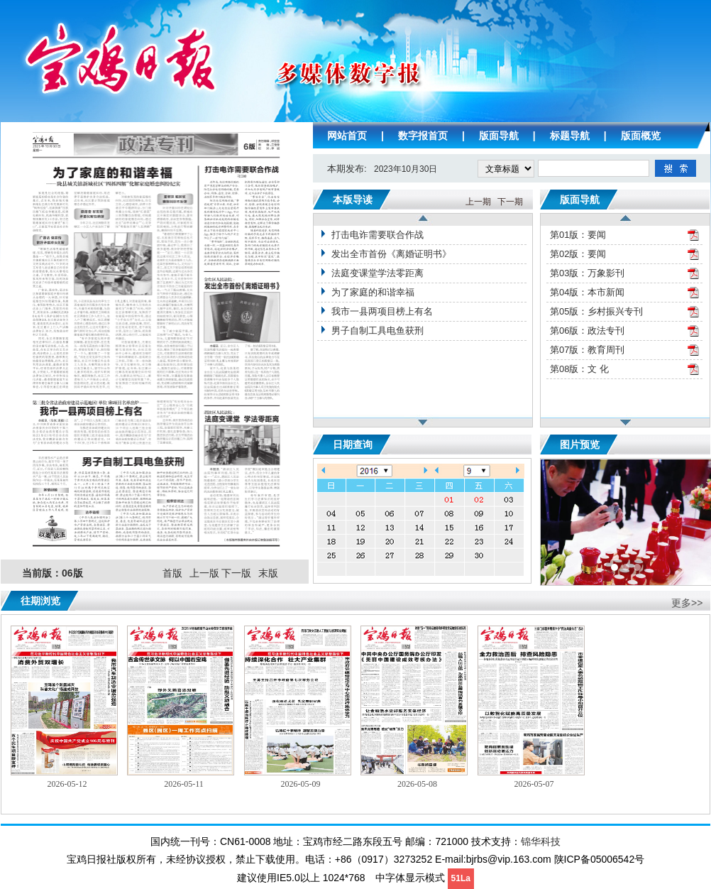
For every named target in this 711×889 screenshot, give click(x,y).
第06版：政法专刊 (587, 330)
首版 (172, 573)
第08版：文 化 (579, 369)
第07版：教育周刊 (587, 349)
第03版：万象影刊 (587, 273)
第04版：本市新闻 (587, 292)
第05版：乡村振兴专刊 (596, 311)
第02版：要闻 (578, 254)
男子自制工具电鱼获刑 (377, 330)
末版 (268, 573)
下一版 (236, 573)
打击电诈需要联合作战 (377, 234)
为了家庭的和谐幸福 (372, 292)
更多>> (686, 603)
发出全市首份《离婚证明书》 (391, 254)
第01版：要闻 (578, 234)
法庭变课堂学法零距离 (377, 273)
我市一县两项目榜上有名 (382, 311)
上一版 (204, 573)
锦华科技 (541, 841)
